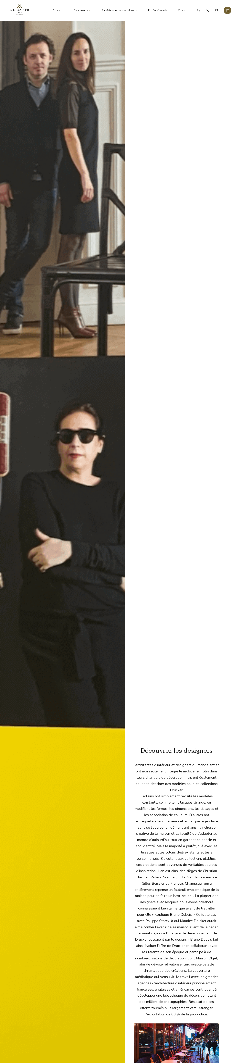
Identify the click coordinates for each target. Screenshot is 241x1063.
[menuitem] (216, 10)
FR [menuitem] (216, 10)
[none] (216, 10)
